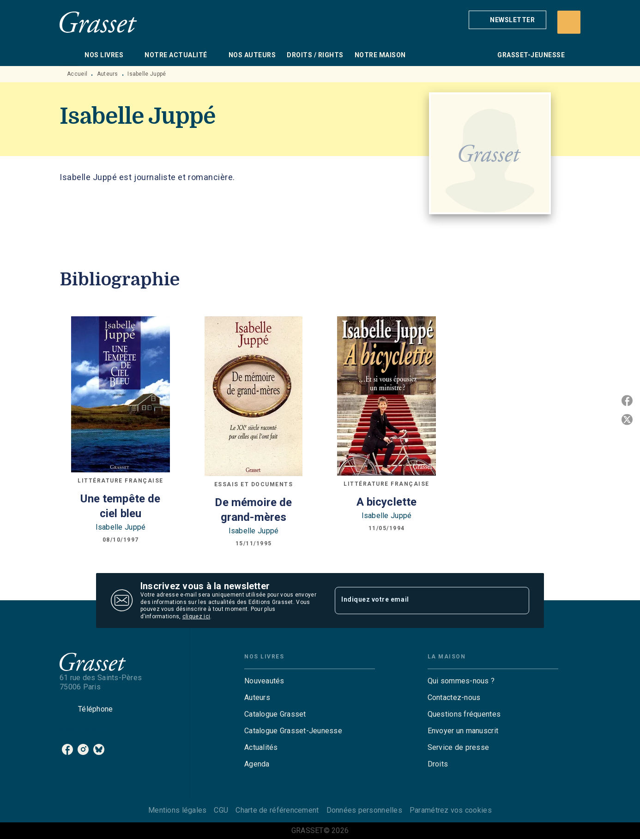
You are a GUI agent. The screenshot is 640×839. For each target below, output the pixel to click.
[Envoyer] (518, 601)
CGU (221, 810)
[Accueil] (98, 22)
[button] (507, 20)
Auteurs (107, 74)
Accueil (77, 74)
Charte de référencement (277, 810)
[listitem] (67, 749)
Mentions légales (177, 810)
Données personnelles (364, 810)
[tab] (69, 55)
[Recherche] (568, 22)
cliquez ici (196, 617)
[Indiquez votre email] (420, 600)
